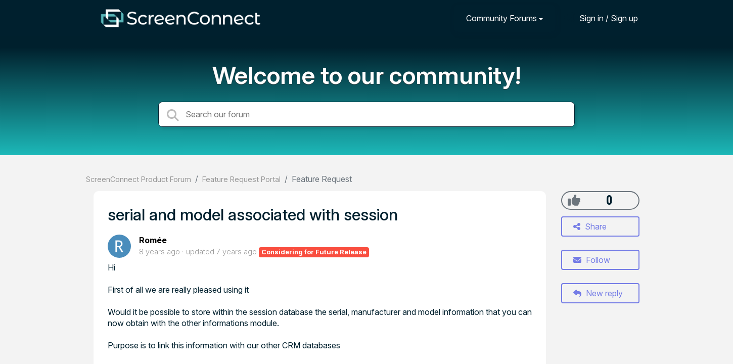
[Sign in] (601, 18)
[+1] (574, 200)
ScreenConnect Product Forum (138, 179)
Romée (153, 240)
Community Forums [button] (501, 18)
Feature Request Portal (241, 179)
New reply (598, 293)
